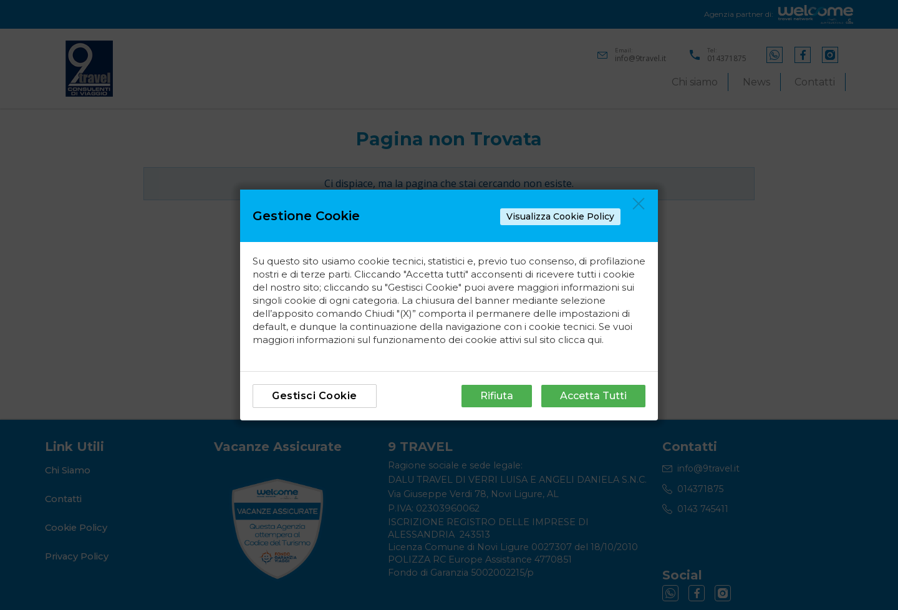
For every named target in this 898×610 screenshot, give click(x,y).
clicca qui (580, 340)
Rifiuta (496, 396)
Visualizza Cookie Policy (560, 216)
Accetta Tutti (593, 396)
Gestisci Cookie (314, 396)
